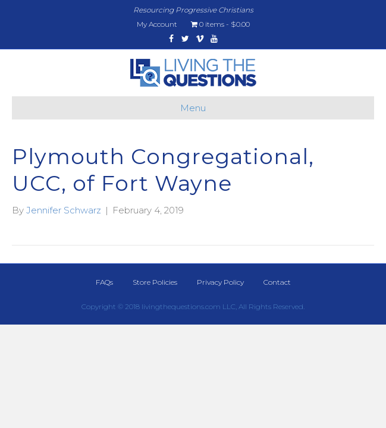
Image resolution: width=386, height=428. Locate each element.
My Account (157, 24)
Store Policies (155, 282)
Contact (277, 282)
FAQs (104, 282)
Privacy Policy (220, 282)
